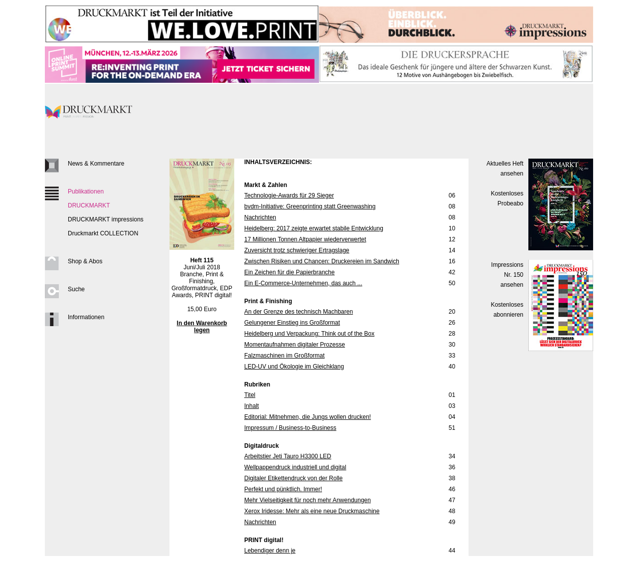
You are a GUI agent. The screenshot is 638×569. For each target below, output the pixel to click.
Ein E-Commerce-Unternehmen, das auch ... (303, 283)
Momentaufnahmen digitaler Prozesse (294, 344)
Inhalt (251, 405)
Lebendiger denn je (270, 550)
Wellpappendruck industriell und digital (295, 467)
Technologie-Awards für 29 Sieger (289, 195)
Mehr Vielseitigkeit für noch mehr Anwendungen (307, 500)
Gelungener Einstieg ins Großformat (292, 322)
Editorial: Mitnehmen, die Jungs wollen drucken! (307, 416)
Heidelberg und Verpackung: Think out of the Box (309, 333)
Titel (249, 394)
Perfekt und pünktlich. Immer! (283, 489)
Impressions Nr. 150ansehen (507, 274)
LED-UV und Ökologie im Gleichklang (294, 366)
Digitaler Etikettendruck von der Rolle (293, 478)
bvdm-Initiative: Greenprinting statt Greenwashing (309, 206)
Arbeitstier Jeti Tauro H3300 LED (287, 456)
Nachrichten (260, 217)
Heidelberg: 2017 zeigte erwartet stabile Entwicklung (313, 228)
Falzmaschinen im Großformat (284, 355)
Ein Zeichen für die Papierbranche (289, 272)
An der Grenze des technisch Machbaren (298, 311)
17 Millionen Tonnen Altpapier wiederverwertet (305, 239)
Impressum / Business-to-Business (290, 427)
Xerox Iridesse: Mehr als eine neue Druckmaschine (311, 511)
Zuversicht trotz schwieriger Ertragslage (296, 250)
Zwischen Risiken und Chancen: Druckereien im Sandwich (321, 261)
